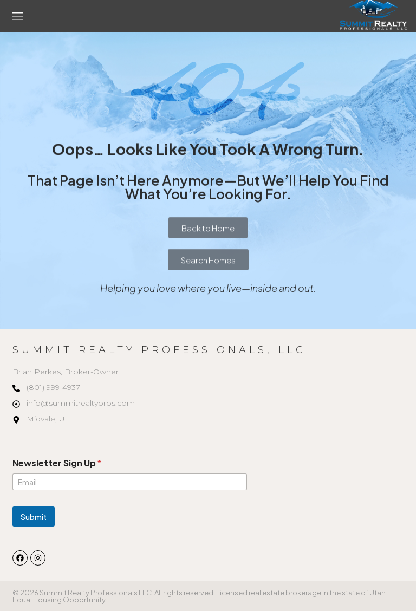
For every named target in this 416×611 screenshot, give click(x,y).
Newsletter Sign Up (56, 463)
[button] (18, 16)
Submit (34, 517)
